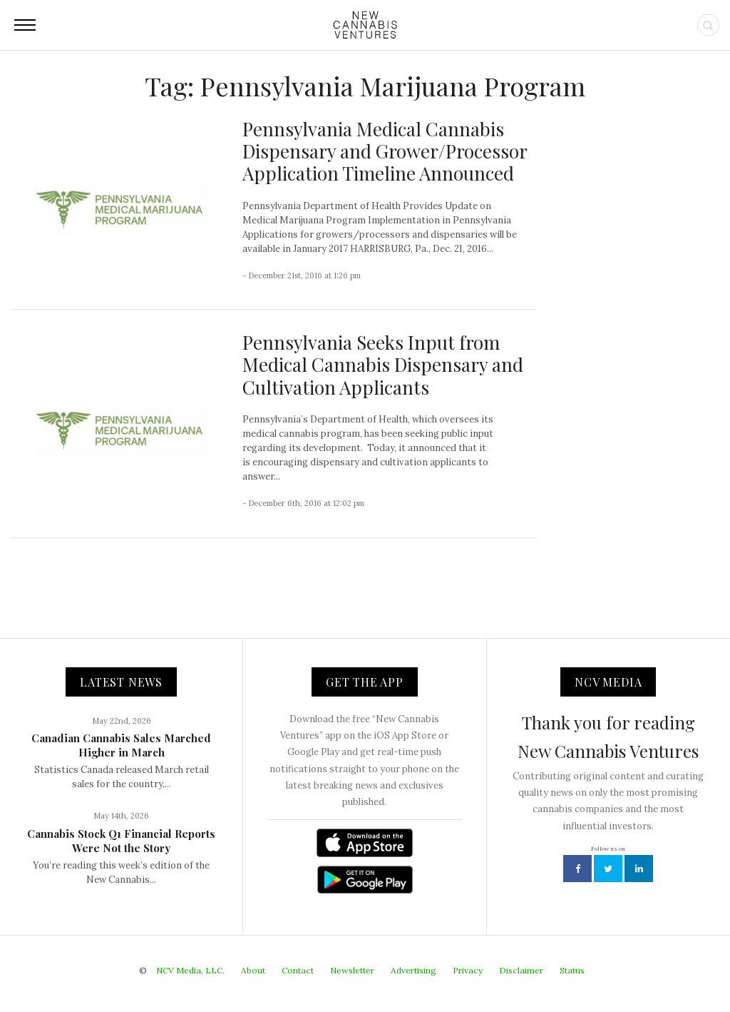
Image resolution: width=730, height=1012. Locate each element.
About (253, 970)
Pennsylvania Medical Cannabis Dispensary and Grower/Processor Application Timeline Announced (384, 151)
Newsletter (352, 970)
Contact (298, 970)
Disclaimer (521, 970)
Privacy (468, 970)
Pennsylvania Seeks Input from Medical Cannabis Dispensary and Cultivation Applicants (382, 364)
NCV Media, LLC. (190, 970)
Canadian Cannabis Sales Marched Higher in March (121, 745)
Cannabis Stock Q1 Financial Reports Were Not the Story (121, 840)
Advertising (413, 970)
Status (572, 970)
